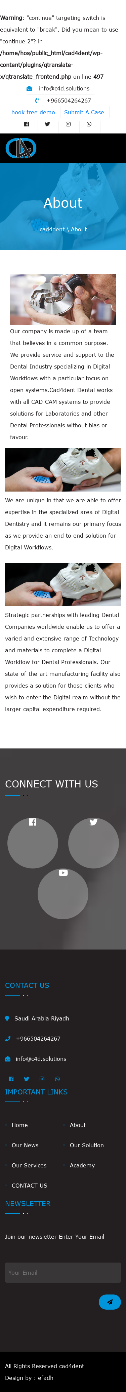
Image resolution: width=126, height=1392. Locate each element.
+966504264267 (63, 100)
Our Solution (87, 1145)
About (78, 1125)
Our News (25, 1145)
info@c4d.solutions (58, 88)
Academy (82, 1165)
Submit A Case (84, 112)
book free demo (33, 112)
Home (20, 1125)
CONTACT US (29, 1185)
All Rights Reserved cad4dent (44, 1366)
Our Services (29, 1165)
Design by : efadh (29, 1378)
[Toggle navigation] (111, 148)
